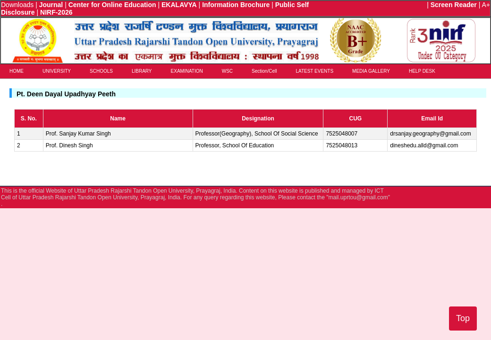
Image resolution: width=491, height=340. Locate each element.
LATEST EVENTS (314, 71)
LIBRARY (142, 71)
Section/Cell (264, 71)
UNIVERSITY (56, 71)
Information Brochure (236, 4)
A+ (486, 4)
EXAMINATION (187, 71)
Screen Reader (454, 4)
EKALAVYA (179, 4)
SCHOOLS (101, 71)
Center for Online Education (112, 4)
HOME (16, 71)
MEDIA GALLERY (371, 71)
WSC (227, 71)
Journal (51, 4)
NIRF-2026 (56, 12)
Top (463, 318)
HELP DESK (422, 71)
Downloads (17, 4)
